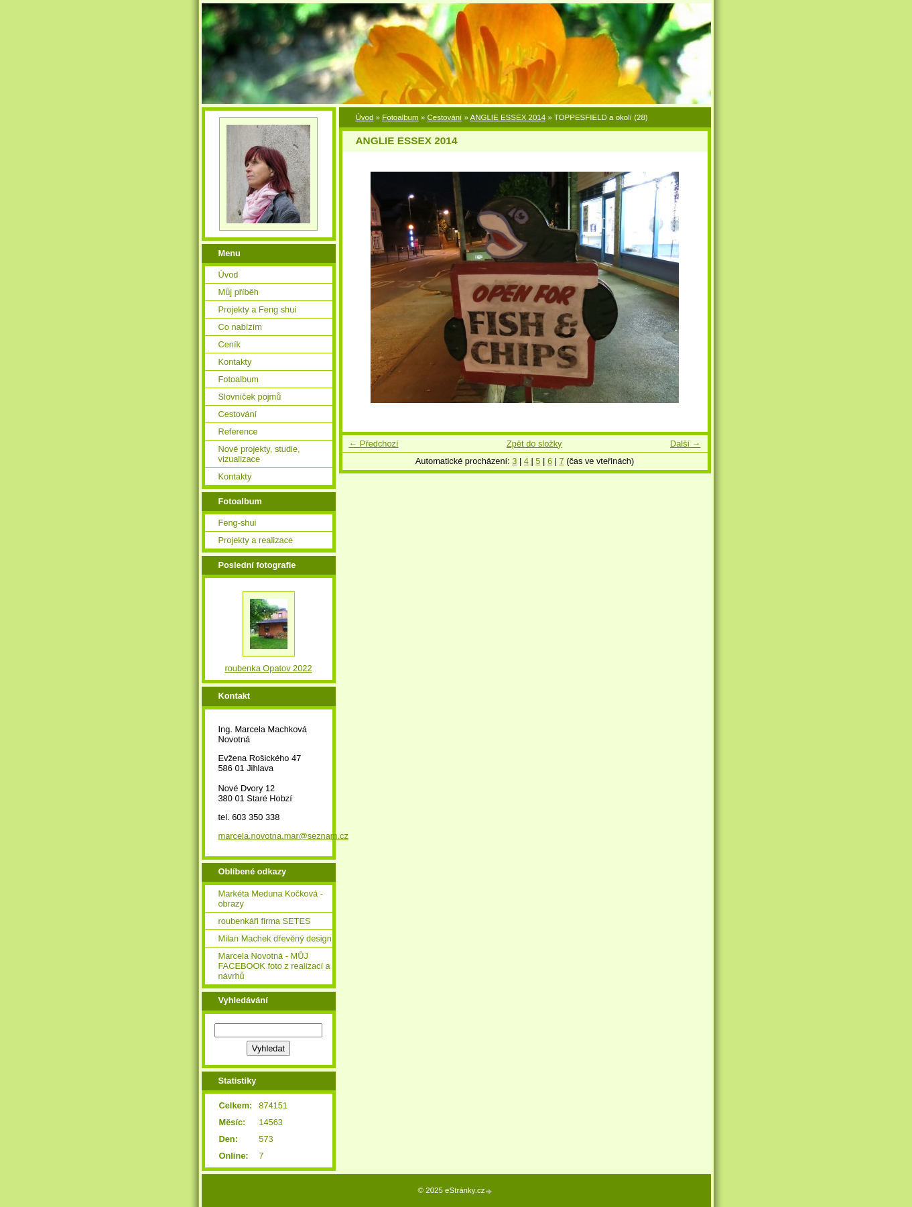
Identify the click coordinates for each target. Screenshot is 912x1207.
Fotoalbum (400, 117)
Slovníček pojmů (249, 397)
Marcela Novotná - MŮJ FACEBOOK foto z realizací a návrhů (274, 966)
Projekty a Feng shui (257, 309)
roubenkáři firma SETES (264, 921)
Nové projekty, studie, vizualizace (259, 454)
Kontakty (235, 362)
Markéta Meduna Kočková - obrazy (270, 898)
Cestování (444, 117)
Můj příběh (238, 292)
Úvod (365, 117)
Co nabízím (240, 327)
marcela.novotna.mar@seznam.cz (283, 836)
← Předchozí (374, 444)
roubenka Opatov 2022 (268, 668)
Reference (238, 431)
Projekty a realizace (256, 540)
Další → (685, 444)
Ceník (229, 344)
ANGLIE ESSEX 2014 (507, 117)
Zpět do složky (534, 444)
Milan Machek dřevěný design (275, 938)
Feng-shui (237, 523)
